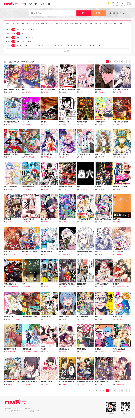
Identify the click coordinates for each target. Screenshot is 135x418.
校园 (27, 24)
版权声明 (28, 409)
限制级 (121, 24)
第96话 (28, 124)
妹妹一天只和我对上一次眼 (85, 251)
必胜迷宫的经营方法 (101, 381)
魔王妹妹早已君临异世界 (67, 89)
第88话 (28, 287)
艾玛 (23, 284)
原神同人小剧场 (64, 316)
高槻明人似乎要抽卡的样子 (104, 219)
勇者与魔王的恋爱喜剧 (11, 154)
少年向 (19, 37)
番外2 (64, 124)
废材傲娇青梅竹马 (28, 219)
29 (103, 61)
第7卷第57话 (11, 351)
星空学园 (98, 187)
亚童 (41, 284)
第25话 (82, 384)
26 (93, 61)
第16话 (82, 351)
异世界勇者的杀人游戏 (120, 154)
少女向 (25, 37)
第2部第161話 (84, 189)
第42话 (64, 384)
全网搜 (99, 13)
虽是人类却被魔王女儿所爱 (13, 89)
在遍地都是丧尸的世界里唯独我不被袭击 (72, 284)
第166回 (119, 254)
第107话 (101, 287)
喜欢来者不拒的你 (46, 251)
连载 (18, 33)
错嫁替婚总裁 (26, 349)
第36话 (82, 319)
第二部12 (101, 189)
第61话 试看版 (30, 157)
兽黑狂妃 (116, 284)
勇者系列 (98, 349)
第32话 (119, 319)
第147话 (28, 92)
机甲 (115, 24)
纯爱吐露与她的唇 (46, 381)
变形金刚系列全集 (10, 284)
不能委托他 (62, 219)
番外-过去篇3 (11, 254)
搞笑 (71, 24)
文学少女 (98, 251)
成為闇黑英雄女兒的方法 (85, 381)
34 (121, 61)
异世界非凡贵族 (45, 187)
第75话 (82, 254)
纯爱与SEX (116, 219)
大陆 (27, 29)
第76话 (82, 92)
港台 (18, 29)
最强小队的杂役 (45, 219)
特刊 (82, 124)
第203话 (101, 92)
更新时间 (12, 62)
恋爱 (23, 24)
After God (25, 122)
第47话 (10, 222)
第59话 (46, 287)
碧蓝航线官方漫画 (46, 154)
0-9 (100, 45)
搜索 (84, 13)
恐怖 (86, 24)
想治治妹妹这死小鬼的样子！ (32, 381)
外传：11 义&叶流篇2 (14, 319)
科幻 (52, 24)
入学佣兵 (98, 89)
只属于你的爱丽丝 (119, 349)
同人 (100, 24)
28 (100, 61)
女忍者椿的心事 (27, 154)
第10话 (46, 222)
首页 (24, 4)
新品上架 (30, 62)
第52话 (46, 189)
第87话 (101, 319)
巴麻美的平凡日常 (10, 349)
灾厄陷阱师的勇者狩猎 (120, 122)
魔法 (81, 24)
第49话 (119, 351)
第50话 (82, 287)
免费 (18, 41)
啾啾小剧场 (47, 157)
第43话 (10, 157)
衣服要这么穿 (81, 284)
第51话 (28, 319)
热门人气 (21, 62)
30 (107, 61)
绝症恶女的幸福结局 (101, 284)
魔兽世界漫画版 (82, 122)
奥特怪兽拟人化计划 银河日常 (32, 316)
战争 (57, 24)
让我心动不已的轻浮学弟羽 (85, 219)
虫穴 (78, 187)
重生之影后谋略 (64, 154)
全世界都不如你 (118, 381)
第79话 (119, 92)
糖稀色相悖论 (81, 349)
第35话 (10, 124)
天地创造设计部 (45, 316)
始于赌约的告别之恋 (83, 154)
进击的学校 (8, 219)
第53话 (64, 319)
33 (117, 61)
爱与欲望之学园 (9, 316)
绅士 (110, 24)
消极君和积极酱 (100, 122)
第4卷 (118, 189)
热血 (18, 24)
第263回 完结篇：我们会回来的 (125, 287)
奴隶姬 (61, 251)
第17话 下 (101, 157)
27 (96, 61)
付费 (23, 41)
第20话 (10, 92)
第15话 (101, 384)
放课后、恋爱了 (118, 316)
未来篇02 (28, 384)
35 (124, 61)
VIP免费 (28, 41)
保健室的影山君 (64, 349)
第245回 (64, 157)
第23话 (101, 254)
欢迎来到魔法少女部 (11, 187)
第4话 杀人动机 (121, 157)
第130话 (28, 189)
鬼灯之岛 (43, 122)
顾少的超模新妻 (118, 251)
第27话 (46, 124)
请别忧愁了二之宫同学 (120, 187)
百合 (32, 24)
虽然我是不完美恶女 (65, 187)
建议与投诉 (17, 409)
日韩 (23, 29)
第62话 (46, 319)
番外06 (82, 157)
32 (114, 61)
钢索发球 (43, 349)
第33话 (64, 92)
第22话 (10, 384)
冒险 (42, 24)
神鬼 (91, 24)
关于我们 (8, 409)
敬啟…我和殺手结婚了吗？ (49, 89)
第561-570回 (102, 351)
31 (110, 61)
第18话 (119, 124)
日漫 (42, 4)
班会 (96, 316)
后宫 (47, 24)
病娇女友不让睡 (64, 122)
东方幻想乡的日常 (83, 316)
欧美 (32, 29)
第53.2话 (64, 222)
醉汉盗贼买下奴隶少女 (11, 381)
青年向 (31, 37)
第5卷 (118, 222)
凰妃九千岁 (8, 251)
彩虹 (37, 24)
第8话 (82, 222)
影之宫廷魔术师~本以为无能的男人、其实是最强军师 (76, 381)
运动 (105, 24)
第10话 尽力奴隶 (67, 254)
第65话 (10, 189)
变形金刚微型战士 (13, 287)
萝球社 (79, 89)
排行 (36, 4)
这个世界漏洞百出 (28, 187)
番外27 (28, 222)
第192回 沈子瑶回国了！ (33, 351)
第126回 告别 (120, 384)
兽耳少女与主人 (100, 154)
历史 (95, 24)
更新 (30, 4)
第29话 (46, 92)
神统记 (24, 89)
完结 (23, 33)
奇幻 (76, 24)
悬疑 (61, 24)
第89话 (46, 351)
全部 (13, 24)
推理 (66, 24)
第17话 (101, 222)
